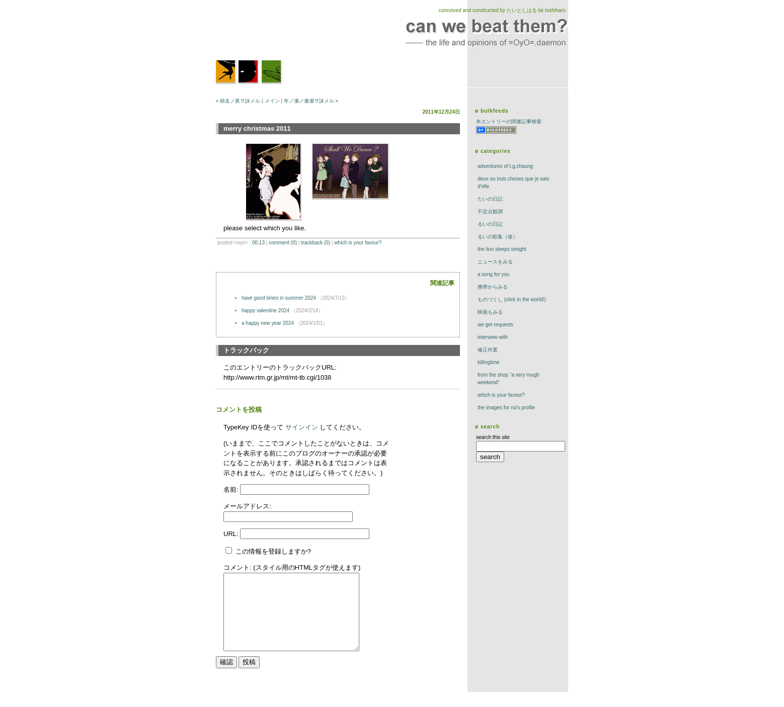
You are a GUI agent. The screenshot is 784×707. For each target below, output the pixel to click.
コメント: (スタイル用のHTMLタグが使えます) (291, 567)
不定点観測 (490, 211)
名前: (231, 489)
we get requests (495, 324)
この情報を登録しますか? (268, 551)
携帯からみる (493, 287)
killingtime (489, 362)
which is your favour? (357, 242)
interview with (493, 337)
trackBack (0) (315, 242)
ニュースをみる (495, 261)
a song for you (493, 274)
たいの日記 (490, 199)
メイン (272, 101)
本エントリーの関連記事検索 (508, 121)
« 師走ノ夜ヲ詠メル (238, 101)
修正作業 (488, 349)
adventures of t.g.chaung (505, 166)
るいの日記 (490, 224)
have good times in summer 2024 (279, 298)
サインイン (301, 427)
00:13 (258, 242)
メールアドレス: (247, 506)
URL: (231, 534)
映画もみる (490, 312)
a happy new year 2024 (268, 323)
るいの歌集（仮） (498, 236)
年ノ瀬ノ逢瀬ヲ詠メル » (311, 101)
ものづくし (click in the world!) (512, 299)
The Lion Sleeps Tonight (502, 249)
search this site (493, 437)
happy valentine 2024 (265, 310)
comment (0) (283, 242)
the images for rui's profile (506, 407)
